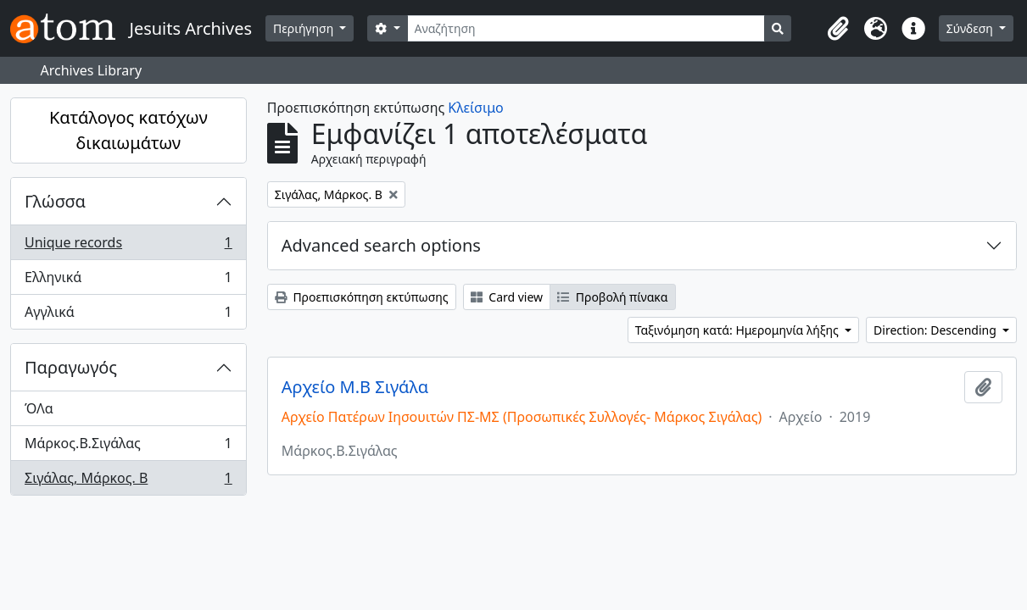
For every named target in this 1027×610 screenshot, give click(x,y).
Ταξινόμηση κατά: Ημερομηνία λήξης (738, 330)
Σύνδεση (971, 28)
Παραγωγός (71, 367)
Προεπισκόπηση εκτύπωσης (362, 297)
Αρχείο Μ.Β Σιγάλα (355, 387)
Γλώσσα (55, 201)
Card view (507, 297)
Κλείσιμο (475, 107)
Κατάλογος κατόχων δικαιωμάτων (128, 130)
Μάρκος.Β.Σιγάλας (128, 447)
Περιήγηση (305, 28)
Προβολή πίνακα (612, 297)
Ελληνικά (128, 281)
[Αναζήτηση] (586, 28)
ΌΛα (39, 408)
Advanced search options (381, 245)
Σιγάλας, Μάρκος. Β (128, 481)
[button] (838, 28)
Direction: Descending (936, 330)
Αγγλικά (128, 315)
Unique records (128, 246)
